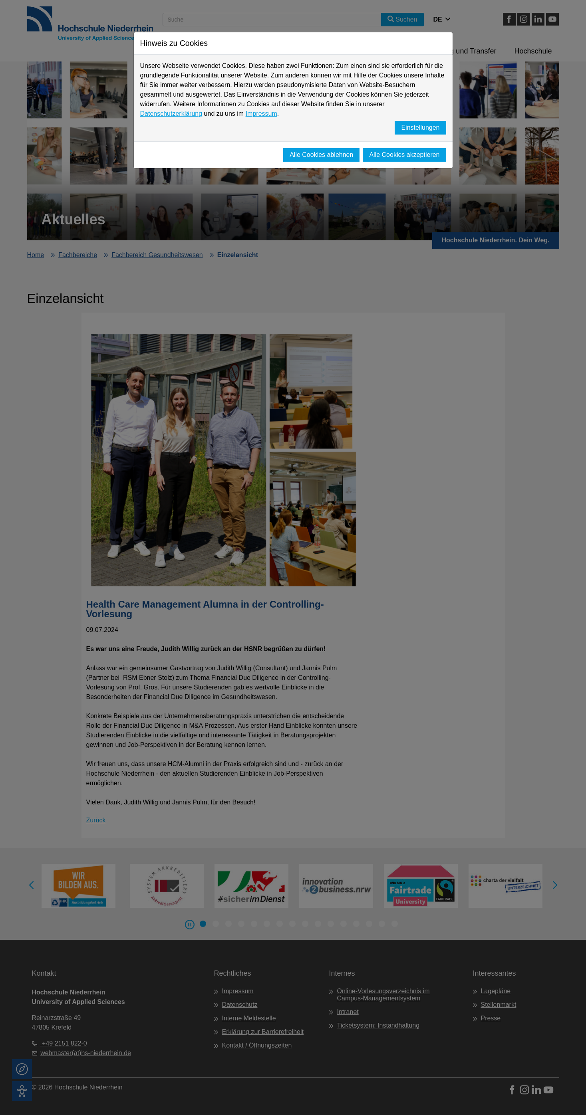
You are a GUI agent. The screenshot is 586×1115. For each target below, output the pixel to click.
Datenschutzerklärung (171, 113)
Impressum (261, 113)
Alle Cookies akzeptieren (404, 154)
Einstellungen (420, 127)
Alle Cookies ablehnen (321, 154)
